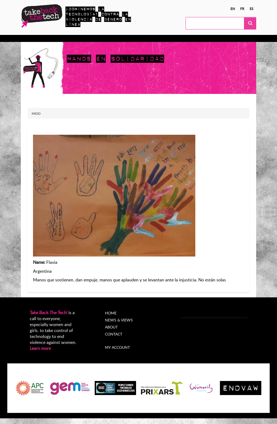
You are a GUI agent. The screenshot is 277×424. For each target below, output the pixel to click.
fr (242, 8)
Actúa (68, 38)
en (232, 8)
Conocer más (43, 38)
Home (111, 312)
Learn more (40, 348)
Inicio (36, 113)
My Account (203, 38)
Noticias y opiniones (140, 38)
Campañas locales (97, 38)
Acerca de (175, 38)
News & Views (119, 320)
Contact (113, 334)
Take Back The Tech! (48, 312)
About (111, 327)
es (251, 8)
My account (117, 347)
